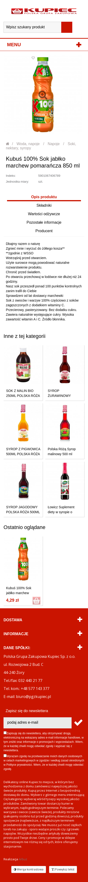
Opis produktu (44, 197)
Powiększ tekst (63, 869)
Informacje (16, 634)
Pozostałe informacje (44, 222)
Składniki (43, 205)
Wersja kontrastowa (28, 869)
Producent (44, 231)
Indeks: (11, 175)
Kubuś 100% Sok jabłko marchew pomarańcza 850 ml (20, 593)
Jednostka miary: (17, 181)
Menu (14, 44)
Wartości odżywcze (44, 214)
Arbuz (23, 859)
